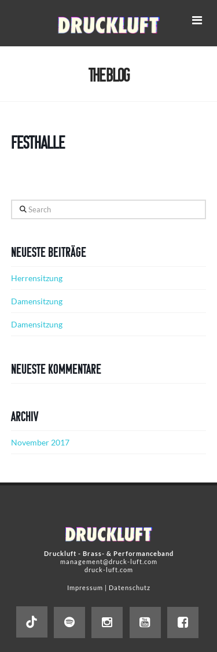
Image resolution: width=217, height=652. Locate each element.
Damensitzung (36, 301)
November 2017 (40, 442)
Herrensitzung (36, 278)
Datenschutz (129, 587)
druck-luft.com (108, 569)
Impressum (85, 587)
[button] (197, 20)
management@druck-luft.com (108, 561)
